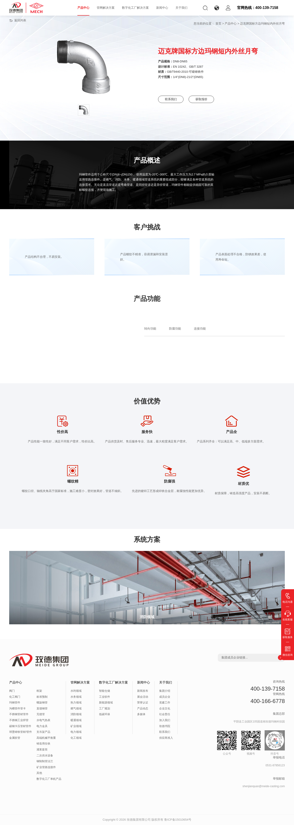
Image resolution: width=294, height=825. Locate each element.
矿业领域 (76, 726)
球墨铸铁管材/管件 (20, 731)
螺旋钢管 (42, 702)
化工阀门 (14, 696)
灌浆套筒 (42, 749)
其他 (39, 773)
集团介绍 (164, 690)
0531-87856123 (275, 765)
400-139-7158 (268, 689)
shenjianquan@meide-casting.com (264, 786)
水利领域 (76, 690)
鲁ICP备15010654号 (178, 819)
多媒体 (141, 714)
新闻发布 (142, 690)
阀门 (12, 690)
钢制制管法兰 (45, 761)
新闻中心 (162, 7)
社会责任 (164, 714)
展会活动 (142, 696)
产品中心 (83, 7)
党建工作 (164, 702)
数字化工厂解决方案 (135, 7)
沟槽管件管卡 (17, 708)
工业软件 (104, 696)
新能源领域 (106, 702)
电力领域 (76, 731)
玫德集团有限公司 (139, 819)
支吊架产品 (43, 731)
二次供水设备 (45, 755)
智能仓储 (104, 690)
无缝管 (41, 714)
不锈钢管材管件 (18, 714)
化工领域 (76, 737)
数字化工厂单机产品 (49, 779)
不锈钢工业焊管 (18, 720)
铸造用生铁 (43, 743)
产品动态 (142, 708)
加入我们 (164, 720)
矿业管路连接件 (46, 767)
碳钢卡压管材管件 (20, 726)
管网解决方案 (106, 7)
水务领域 (76, 696)
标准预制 (42, 696)
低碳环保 (104, 714)
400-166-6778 (268, 701)
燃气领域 (76, 708)
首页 (218, 23)
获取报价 (206, 99)
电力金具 (42, 726)
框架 (39, 690)
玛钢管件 (14, 702)
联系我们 (172, 99)
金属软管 (14, 737)
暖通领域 (76, 720)
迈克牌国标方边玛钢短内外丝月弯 (262, 23)
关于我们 (181, 7)
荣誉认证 (142, 702)
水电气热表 (43, 720)
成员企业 (164, 696)
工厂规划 (104, 708)
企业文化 (164, 708)
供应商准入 (166, 737)
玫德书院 (164, 726)
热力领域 (76, 702)
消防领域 (76, 714)
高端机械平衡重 (46, 737)
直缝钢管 (42, 708)
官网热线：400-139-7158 (257, 8)
